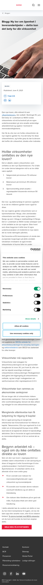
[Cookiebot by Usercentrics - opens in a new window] (30, 249)
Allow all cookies (21, 326)
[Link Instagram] (4, 573)
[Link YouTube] (24, 573)
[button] (17, 527)
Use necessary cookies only (21, 333)
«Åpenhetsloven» (9, 115)
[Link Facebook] (11, 573)
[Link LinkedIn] (17, 573)
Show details (30, 319)
